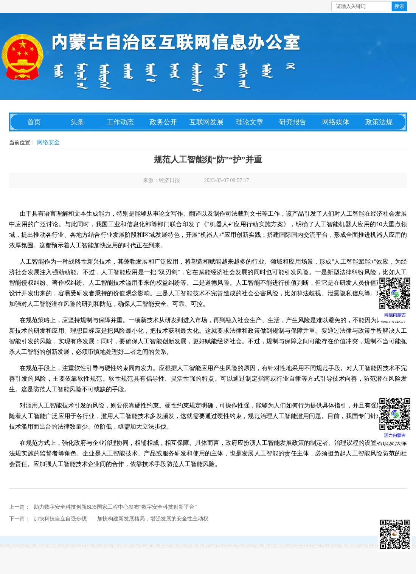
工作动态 (120, 122)
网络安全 (48, 142)
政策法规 (379, 122)
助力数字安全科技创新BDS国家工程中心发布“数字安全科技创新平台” (115, 507)
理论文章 (249, 122)
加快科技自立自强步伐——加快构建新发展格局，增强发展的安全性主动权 (121, 519)
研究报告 (292, 122)
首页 (34, 122)
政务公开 (163, 122)
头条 (77, 122)
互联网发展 (206, 122)
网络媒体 (335, 122)
